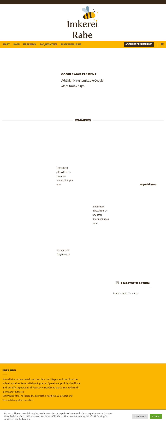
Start (6, 44)
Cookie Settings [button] (140, 416)
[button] (139, 44)
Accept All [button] (156, 416)
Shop (16, 44)
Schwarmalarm (71, 44)
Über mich (29, 44)
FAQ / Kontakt (48, 44)
